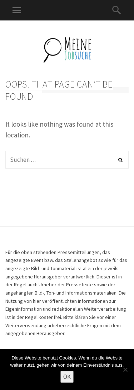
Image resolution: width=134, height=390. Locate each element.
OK (67, 377)
